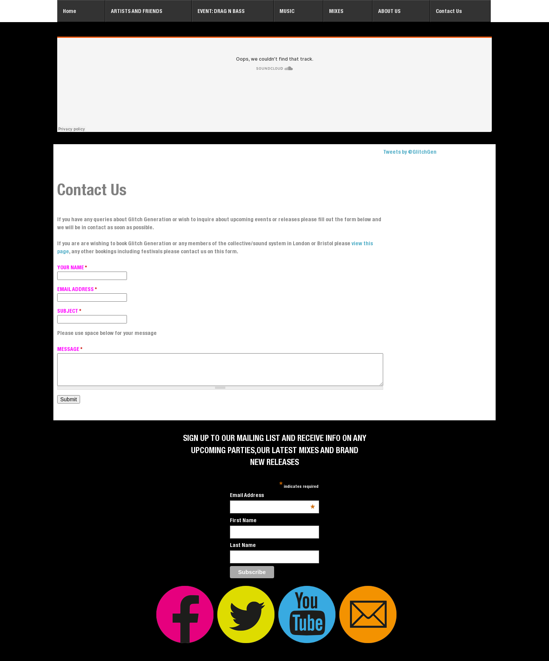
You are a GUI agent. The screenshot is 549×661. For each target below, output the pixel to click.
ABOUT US (389, 11)
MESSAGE (69, 349)
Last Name (243, 545)
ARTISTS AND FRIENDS (136, 11)
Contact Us (449, 11)
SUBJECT (69, 311)
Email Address (272, 495)
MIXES (336, 11)
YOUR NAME (72, 267)
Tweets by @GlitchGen (410, 152)
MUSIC (286, 11)
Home (69, 11)
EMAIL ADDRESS (77, 289)
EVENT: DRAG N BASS (221, 11)
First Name (243, 520)
